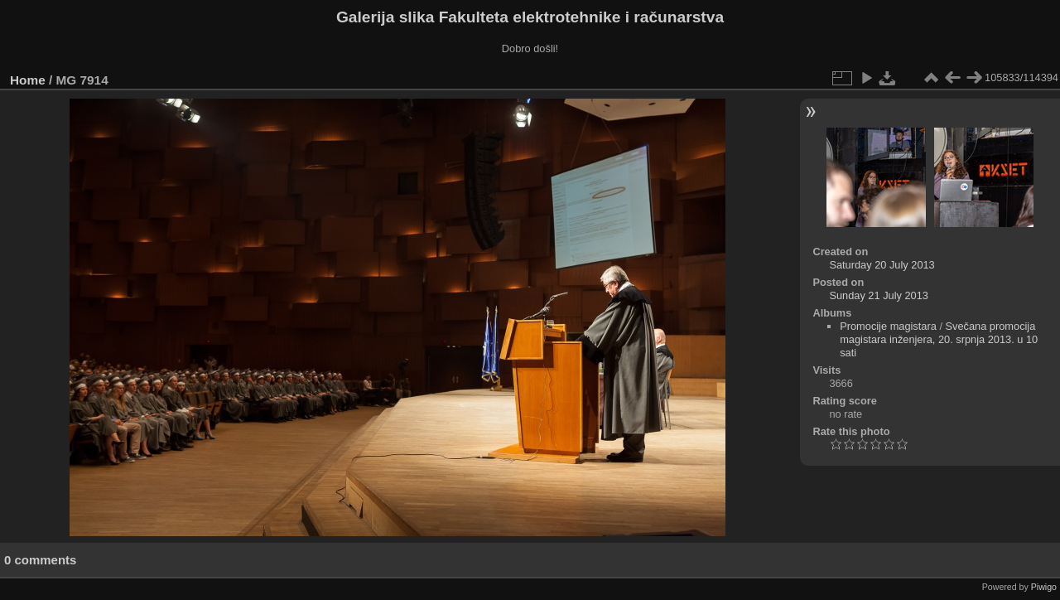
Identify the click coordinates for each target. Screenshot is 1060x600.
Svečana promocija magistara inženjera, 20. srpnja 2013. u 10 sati (939, 339)
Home (28, 80)
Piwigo (1044, 587)
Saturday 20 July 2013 (881, 265)
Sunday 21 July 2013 (878, 295)
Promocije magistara (888, 326)
